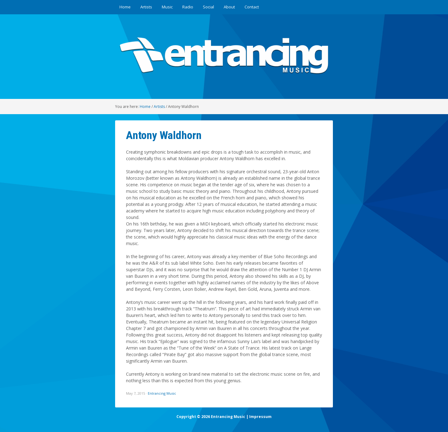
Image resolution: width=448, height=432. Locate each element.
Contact (252, 7)
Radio (187, 7)
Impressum (260, 416)
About (229, 7)
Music (167, 7)
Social (208, 7)
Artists (146, 7)
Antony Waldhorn (164, 135)
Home (125, 7)
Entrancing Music (162, 393)
